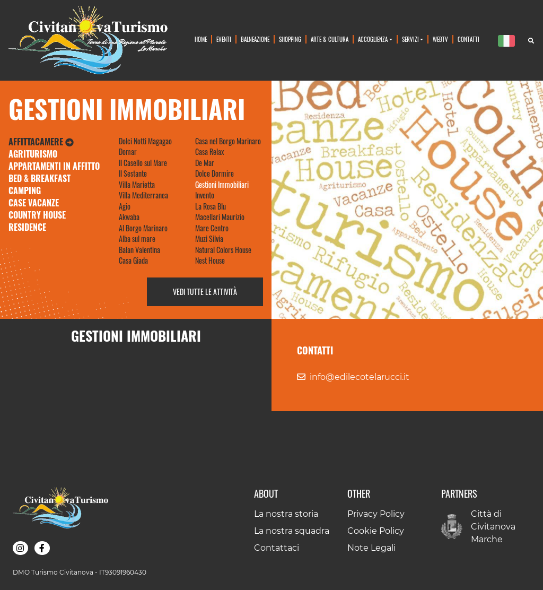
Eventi (223, 39)
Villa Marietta (137, 184)
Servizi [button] (410, 39)
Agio (124, 206)
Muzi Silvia (209, 238)
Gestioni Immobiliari (222, 184)
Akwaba (129, 217)
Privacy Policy (376, 514)
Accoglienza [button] (373, 39)
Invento (204, 195)
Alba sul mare (137, 238)
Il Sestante (133, 173)
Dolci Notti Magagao (145, 141)
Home (201, 39)
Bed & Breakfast (39, 178)
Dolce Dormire (214, 173)
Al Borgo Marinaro (143, 228)
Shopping (290, 39)
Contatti (468, 39)
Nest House (210, 260)
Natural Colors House (223, 250)
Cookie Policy (375, 531)
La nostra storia (286, 514)
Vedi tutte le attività (205, 292)
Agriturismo (32, 154)
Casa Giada (133, 260)
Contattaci (276, 548)
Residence (27, 227)
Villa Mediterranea (143, 195)
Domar (128, 151)
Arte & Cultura (329, 39)
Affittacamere (41, 141)
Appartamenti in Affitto (54, 166)
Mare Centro (212, 228)
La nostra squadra (291, 531)
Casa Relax (209, 151)
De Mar (204, 163)
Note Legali (371, 548)
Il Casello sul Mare (143, 163)
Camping (24, 190)
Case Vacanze (33, 202)
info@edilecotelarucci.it (359, 377)
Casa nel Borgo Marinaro (228, 141)
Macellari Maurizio (219, 217)
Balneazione (255, 39)
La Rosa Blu (210, 206)
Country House (37, 215)
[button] (20, 547)
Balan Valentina (139, 250)
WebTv (440, 39)
